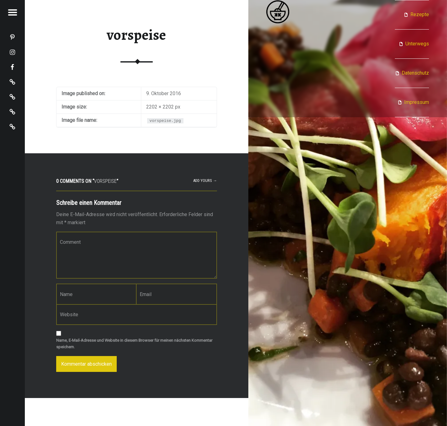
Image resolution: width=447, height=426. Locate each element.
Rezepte (419, 14)
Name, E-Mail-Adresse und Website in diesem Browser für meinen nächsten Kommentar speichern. (134, 343)
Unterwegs (417, 44)
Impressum (416, 102)
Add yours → (205, 180)
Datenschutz (415, 73)
